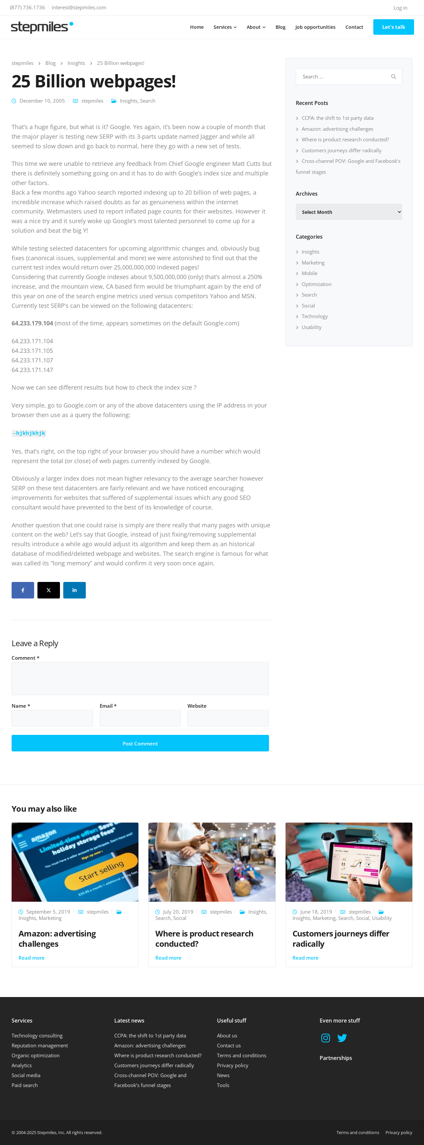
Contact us (229, 1045)
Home (197, 27)
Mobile (309, 273)
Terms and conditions (241, 1055)
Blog (281, 27)
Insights (128, 100)
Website (197, 705)
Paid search (25, 1085)
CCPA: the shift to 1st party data (338, 118)
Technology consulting (37, 1035)
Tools (223, 1085)
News (223, 1075)
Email (108, 705)
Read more (32, 957)
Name (21, 705)
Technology (315, 316)
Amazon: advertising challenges (337, 128)
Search (147, 100)
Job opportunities (315, 27)
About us (227, 1035)
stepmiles (92, 100)
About (254, 27)
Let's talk (393, 27)
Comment (25, 657)
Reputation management (40, 1045)
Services (223, 27)
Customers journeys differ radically (342, 150)
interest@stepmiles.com (79, 7)
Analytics (22, 1065)
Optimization (317, 284)
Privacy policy (232, 1065)
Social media (26, 1075)
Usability (312, 327)
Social (308, 305)
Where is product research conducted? (345, 139)
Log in (400, 7)
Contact (354, 27)
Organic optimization (36, 1055)
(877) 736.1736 (27, 7)
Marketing (313, 262)
